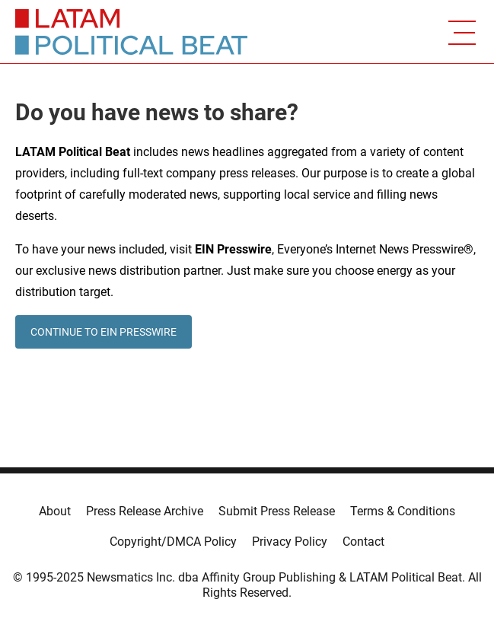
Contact (363, 541)
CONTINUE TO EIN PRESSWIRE (103, 332)
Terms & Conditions (402, 511)
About (55, 511)
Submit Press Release (276, 511)
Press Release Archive (144, 511)
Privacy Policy (289, 541)
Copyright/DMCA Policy (173, 541)
